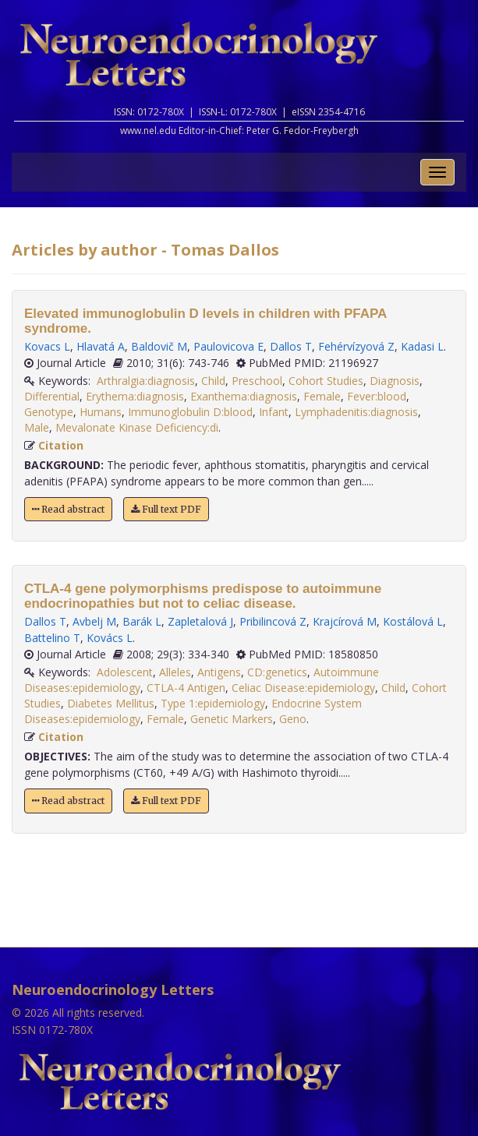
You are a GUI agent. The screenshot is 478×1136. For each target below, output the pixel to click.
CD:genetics (277, 672)
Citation (60, 445)
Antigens (219, 672)
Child (213, 380)
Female (322, 396)
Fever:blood (376, 396)
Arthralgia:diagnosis (146, 380)
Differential (52, 396)
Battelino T (52, 637)
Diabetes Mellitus (110, 703)
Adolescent (125, 672)
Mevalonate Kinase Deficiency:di (136, 427)
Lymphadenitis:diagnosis (356, 411)
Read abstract (68, 509)
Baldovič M (159, 346)
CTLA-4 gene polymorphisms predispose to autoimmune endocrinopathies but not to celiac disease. (202, 596)
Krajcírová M (345, 621)
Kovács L (110, 637)
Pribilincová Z (272, 621)
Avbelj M (94, 621)
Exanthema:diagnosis (243, 396)
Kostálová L (413, 621)
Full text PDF (166, 509)
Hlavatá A (100, 346)
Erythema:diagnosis (135, 396)
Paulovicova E (228, 346)
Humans (101, 411)
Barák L (141, 621)
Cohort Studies (326, 380)
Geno (292, 718)
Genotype (48, 411)
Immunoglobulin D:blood (190, 411)
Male (36, 427)
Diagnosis (395, 380)
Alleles (175, 672)
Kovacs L (47, 346)
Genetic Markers (231, 718)
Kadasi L (422, 346)
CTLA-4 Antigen (186, 687)
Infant (274, 411)
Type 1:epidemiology (213, 703)
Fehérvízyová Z (356, 346)
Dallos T (291, 346)
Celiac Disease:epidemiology (303, 687)
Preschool (257, 380)
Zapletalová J (200, 621)
